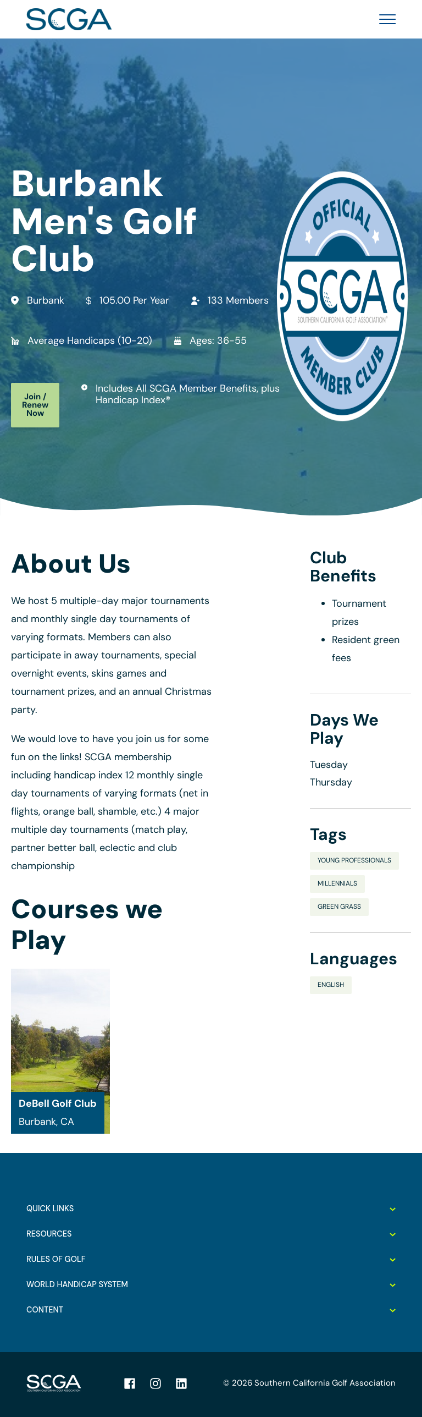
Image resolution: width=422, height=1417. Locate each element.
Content (211, 1310)
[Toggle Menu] (384, 19)
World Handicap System (211, 1284)
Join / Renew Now (35, 405)
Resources (211, 1234)
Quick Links (211, 1208)
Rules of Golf (211, 1259)
